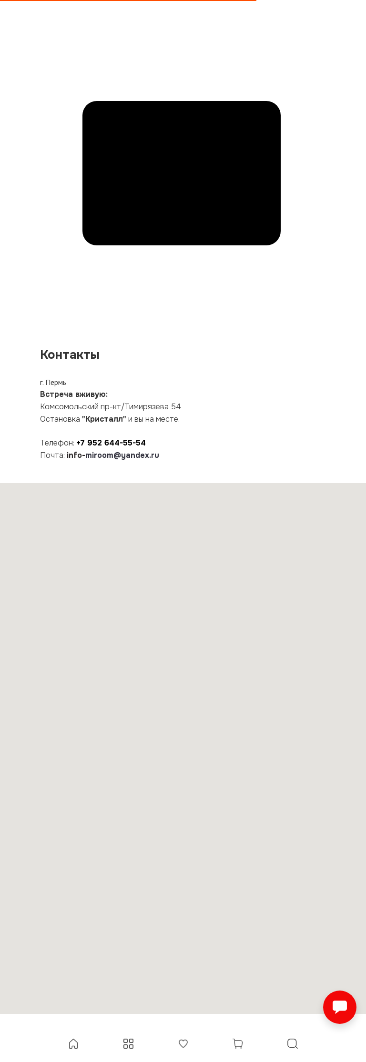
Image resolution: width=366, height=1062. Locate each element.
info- (76, 455)
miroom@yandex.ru (122, 455)
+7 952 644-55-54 (111, 443)
